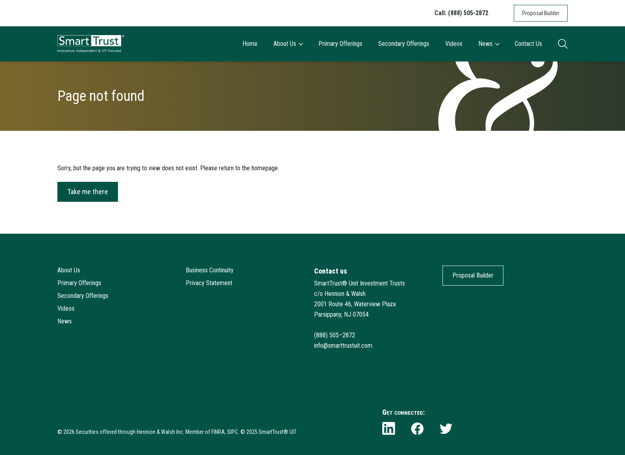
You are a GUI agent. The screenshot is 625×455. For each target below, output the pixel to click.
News (488, 43)
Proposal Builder (540, 13)
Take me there (87, 191)
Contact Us (528, 43)
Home (249, 43)
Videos (453, 43)
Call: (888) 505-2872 (461, 13)
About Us (288, 43)
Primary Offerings (340, 43)
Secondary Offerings (403, 43)
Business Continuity (210, 270)
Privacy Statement (209, 283)
